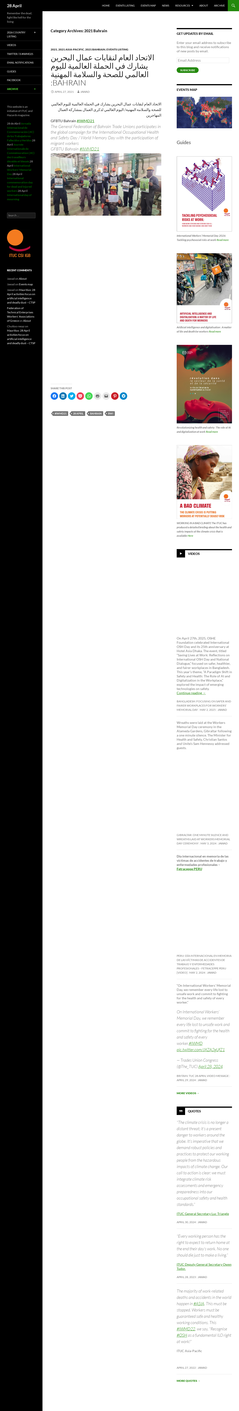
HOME (106, 5)
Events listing (125, 5)
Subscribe (187, 70)
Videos (194, 554)
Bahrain (96, 413)
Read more (223, 240)
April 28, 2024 (210, 1066)
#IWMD (196, 1043)
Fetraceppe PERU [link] (189, 869)
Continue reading (191, 693)
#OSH (182, 1335)
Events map (148, 5)
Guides (11, 71)
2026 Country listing (16, 34)
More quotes (188, 1380)
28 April (14, 5)
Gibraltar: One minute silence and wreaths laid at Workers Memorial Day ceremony (203, 839)
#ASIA (198, 1303)
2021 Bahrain (95, 49)
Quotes (194, 1111)
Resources (182, 5)
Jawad (85, 91)
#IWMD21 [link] (85, 120)
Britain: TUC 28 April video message (203, 1076)
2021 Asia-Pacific (71, 49)
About (203, 5)
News (165, 5)
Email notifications (20, 62)
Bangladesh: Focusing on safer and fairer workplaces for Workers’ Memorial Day (204, 705)
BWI (110, 413)
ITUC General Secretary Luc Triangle (203, 1214)
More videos (188, 1093)
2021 (54, 49)
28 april (78, 413)
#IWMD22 (186, 1328)
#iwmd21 (61, 413)
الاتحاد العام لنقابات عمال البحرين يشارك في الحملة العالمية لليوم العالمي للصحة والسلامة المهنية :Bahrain (102, 70)
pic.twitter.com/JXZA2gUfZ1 (201, 1049)
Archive (219, 5)
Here (190, 535)
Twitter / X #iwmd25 (20, 53)
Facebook (14, 80)
